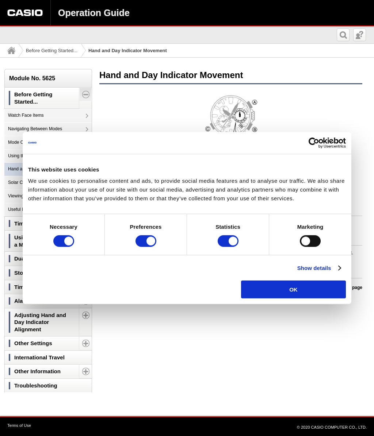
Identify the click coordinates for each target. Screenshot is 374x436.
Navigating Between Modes (35, 128)
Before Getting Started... (51, 50)
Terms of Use (19, 425)
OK (293, 289)
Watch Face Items (26, 115)
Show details (314, 268)
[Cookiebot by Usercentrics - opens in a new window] (314, 142)
